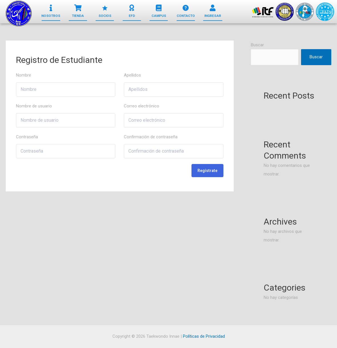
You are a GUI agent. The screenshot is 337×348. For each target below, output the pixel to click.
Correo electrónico (141, 106)
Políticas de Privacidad (204, 336)
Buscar (257, 44)
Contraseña (27, 136)
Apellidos (132, 75)
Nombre (23, 75)
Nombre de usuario (34, 106)
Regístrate (207, 170)
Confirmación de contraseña (150, 136)
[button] (50, 16)
